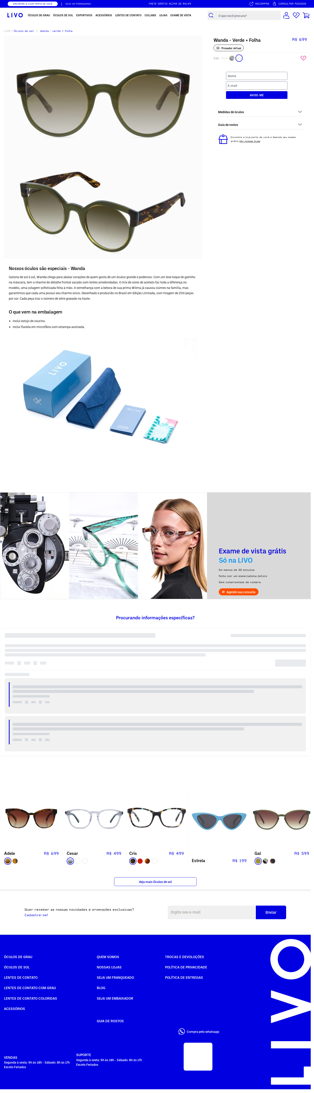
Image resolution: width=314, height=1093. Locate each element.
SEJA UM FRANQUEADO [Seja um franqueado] (78, 3)
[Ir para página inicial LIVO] (15, 15)
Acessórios (14, 1008)
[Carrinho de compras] (306, 15)
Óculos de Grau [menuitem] (39, 15)
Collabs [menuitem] (150, 15)
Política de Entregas (184, 977)
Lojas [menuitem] (163, 15)
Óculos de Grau (18, 957)
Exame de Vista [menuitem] (180, 15)
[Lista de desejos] (296, 15)
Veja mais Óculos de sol (155, 882)
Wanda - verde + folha (56, 31)
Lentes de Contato (21, 977)
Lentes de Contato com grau (30, 988)
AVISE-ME (257, 95)
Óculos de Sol (17, 967)
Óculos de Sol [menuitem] (63, 15)
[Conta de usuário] (286, 15)
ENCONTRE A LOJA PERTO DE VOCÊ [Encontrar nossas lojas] (32, 3)
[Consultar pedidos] (289, 4)
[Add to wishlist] (303, 58)
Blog (101, 988)
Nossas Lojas (109, 967)
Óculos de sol (24, 31)
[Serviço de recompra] (259, 4)
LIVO (7, 31)
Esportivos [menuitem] (84, 15)
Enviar (271, 912)
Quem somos (108, 957)
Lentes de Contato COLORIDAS (30, 998)
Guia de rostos (110, 1021)
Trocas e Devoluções (184, 957)
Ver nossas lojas (249, 141)
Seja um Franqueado (115, 977)
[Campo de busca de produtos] (248, 15)
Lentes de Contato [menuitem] (128, 15)
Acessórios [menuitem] (103, 15)
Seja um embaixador (115, 998)
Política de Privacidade (186, 967)
